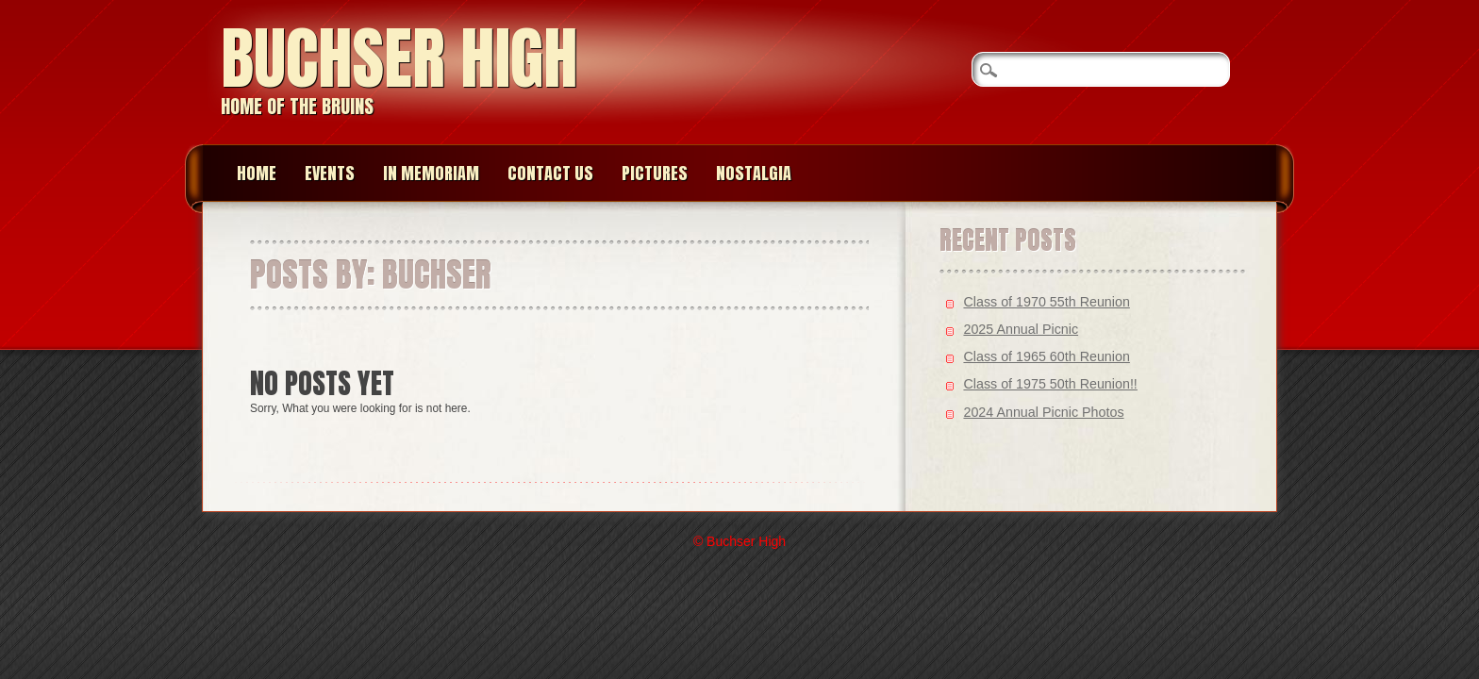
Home (256, 173)
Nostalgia (753, 173)
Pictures (655, 173)
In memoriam (431, 173)
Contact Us (550, 173)
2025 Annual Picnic (1020, 329)
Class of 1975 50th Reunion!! (1050, 383)
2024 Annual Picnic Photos (1043, 412)
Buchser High (399, 58)
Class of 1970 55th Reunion (1046, 301)
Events (330, 173)
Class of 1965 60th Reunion (1046, 356)
